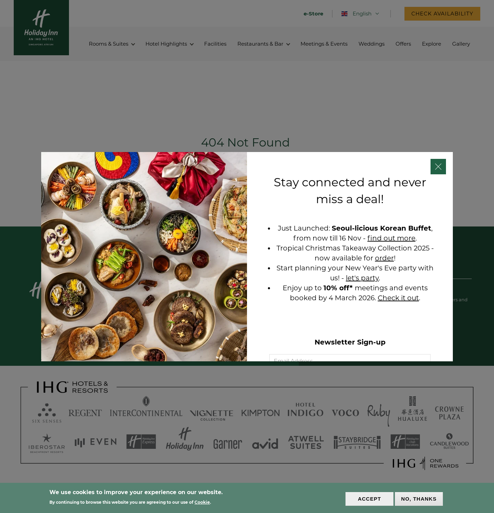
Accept (369, 499)
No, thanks (418, 499)
